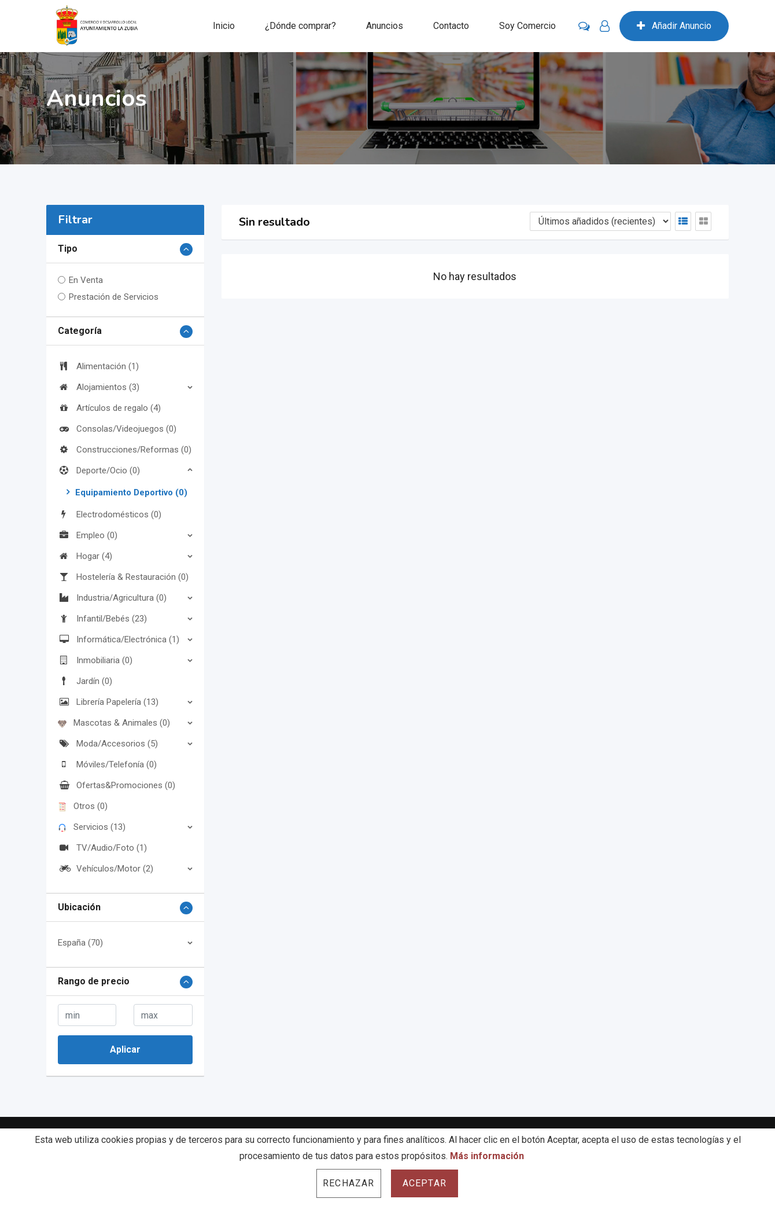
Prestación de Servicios (113, 297)
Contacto (451, 25)
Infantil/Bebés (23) (102, 618)
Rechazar (349, 1183)
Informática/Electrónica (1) (118, 639)
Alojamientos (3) (98, 387)
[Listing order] (600, 221)
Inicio (224, 25)
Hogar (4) (85, 556)
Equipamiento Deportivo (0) (131, 492)
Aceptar (424, 1183)
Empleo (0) (87, 535)
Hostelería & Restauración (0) (123, 577)
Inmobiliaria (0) (95, 660)
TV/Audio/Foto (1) (102, 848)
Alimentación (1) (98, 366)
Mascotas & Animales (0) (114, 723)
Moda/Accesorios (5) (108, 743)
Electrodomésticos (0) (109, 514)
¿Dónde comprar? (300, 25)
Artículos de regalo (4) (109, 408)
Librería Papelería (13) (108, 702)
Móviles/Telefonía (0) (107, 764)
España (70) (80, 942)
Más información (487, 1155)
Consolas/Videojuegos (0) (117, 429)
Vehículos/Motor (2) (105, 868)
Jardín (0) (85, 681)
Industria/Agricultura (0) (112, 598)
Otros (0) (83, 806)
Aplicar (125, 1049)
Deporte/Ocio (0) (99, 470)
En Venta (86, 280)
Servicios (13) (92, 827)
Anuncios (384, 25)
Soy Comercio (527, 25)
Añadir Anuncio (674, 25)
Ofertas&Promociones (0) (116, 785)
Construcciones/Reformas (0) (124, 449)
